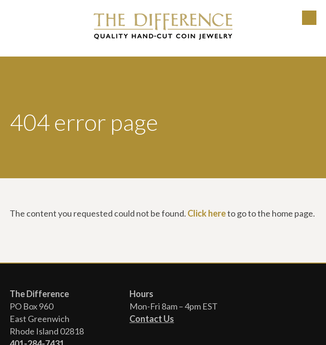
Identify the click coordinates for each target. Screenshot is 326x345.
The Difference (163, 26)
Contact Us (151, 318)
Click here (206, 213)
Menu (309, 18)
